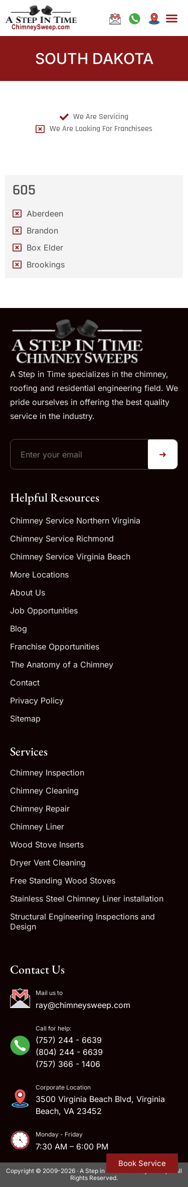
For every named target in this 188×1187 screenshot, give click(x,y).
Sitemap (25, 719)
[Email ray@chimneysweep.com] (115, 18)
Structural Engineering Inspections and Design (82, 922)
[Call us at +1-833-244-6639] (134, 18)
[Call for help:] (20, 1046)
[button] (171, 18)
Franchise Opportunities (54, 647)
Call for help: (53, 1028)
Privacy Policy (37, 701)
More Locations (39, 575)
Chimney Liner (37, 827)
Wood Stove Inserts (47, 845)
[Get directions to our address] (153, 18)
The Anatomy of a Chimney (61, 665)
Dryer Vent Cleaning (48, 863)
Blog (18, 629)
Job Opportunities (44, 611)
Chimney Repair (40, 809)
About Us (27, 593)
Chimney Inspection (47, 773)
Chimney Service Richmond (62, 539)
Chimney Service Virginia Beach (70, 557)
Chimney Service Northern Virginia (75, 521)
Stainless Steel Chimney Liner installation (86, 899)
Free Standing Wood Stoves (62, 881)
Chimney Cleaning (44, 791)
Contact (25, 683)
